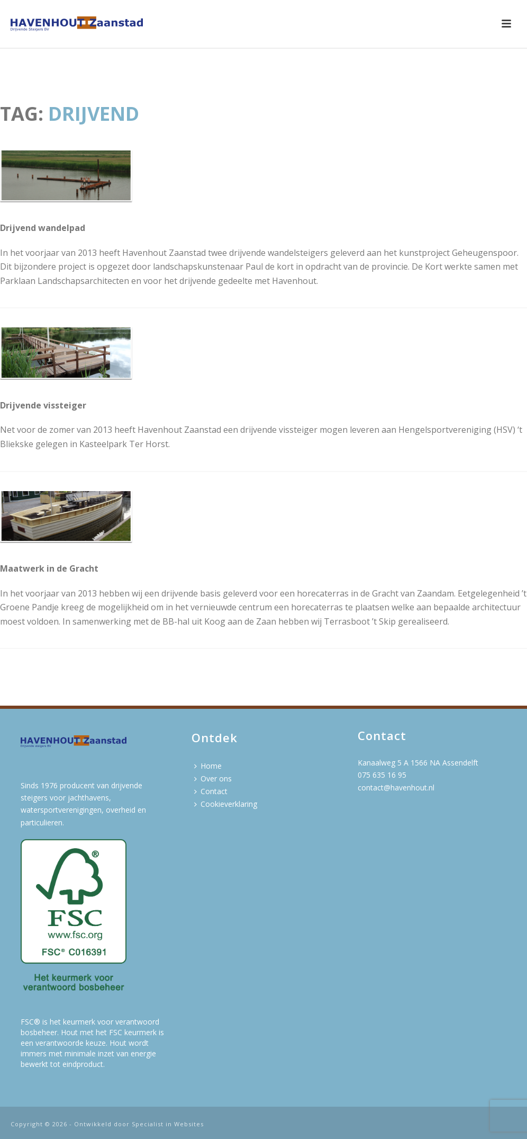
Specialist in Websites (168, 1124)
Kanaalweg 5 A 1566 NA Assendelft (418, 763)
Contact (211, 791)
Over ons (213, 778)
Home (208, 766)
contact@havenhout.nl (396, 787)
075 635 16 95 (382, 775)
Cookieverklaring (225, 804)
